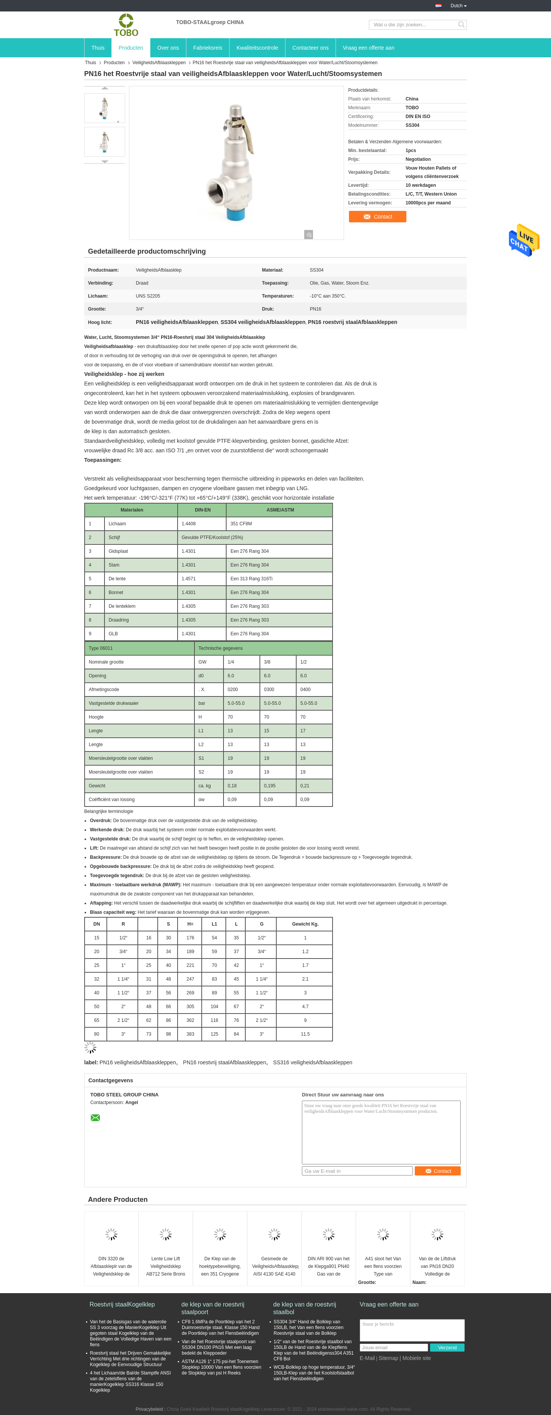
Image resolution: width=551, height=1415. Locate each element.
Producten (131, 48)
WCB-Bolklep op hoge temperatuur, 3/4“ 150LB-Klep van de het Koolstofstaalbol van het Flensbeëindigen (314, 1373)
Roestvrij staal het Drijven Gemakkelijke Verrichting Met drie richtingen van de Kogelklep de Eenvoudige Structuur (130, 1358)
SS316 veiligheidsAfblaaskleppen (312, 1062)
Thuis (97, 48)
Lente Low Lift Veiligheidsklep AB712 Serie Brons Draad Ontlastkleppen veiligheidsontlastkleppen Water (166, 1267)
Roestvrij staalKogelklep (122, 1304)
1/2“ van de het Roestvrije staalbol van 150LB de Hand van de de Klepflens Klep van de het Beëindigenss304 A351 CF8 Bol (314, 1350)
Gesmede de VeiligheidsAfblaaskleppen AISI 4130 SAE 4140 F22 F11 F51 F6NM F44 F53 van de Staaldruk (275, 1267)
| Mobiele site (415, 1358)
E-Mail (367, 1358)
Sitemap (388, 1358)
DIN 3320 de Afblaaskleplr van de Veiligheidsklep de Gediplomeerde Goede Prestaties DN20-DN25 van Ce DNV (111, 1267)
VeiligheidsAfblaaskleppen (159, 62)
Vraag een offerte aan (369, 48)
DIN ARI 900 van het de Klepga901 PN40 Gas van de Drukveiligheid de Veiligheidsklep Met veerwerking (328, 1267)
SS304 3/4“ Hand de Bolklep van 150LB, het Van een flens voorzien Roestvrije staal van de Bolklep (309, 1327)
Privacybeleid (149, 1409)
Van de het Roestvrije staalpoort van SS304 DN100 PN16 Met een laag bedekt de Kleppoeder (219, 1347)
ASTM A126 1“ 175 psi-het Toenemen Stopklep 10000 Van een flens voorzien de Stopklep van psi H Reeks (221, 1367)
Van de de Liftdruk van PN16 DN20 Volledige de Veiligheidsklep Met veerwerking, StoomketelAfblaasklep (438, 1267)
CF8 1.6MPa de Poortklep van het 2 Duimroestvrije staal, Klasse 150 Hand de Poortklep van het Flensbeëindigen (220, 1327)
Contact (383, 217)
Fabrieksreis (207, 48)
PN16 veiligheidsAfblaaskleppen (137, 1062)
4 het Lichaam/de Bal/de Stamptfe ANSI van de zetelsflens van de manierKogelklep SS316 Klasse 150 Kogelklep (130, 1381)
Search (462, 25)
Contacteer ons (310, 48)
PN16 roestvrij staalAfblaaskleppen (224, 1062)
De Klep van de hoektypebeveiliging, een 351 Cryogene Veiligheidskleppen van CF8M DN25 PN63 (220, 1267)
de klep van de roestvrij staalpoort (213, 1308)
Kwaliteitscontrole (257, 48)
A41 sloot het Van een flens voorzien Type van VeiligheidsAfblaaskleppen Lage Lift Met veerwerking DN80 (384, 1267)
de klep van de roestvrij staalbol (304, 1308)
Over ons (168, 48)
